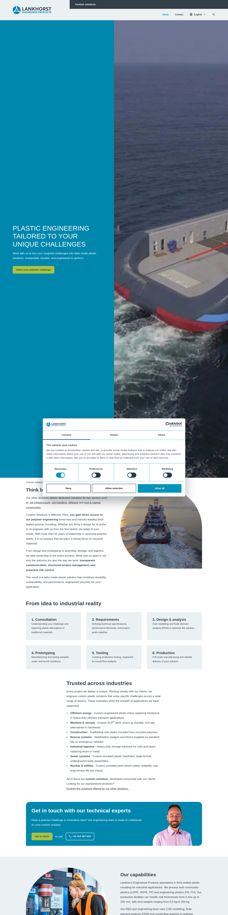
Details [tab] (114, 434)
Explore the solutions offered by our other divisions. (97, 788)
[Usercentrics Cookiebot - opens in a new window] (168, 424)
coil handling (59, 502)
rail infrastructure (40, 502)
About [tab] (161, 434)
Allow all (160, 488)
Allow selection (114, 488)
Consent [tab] (66, 434)
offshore (73, 502)
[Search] (213, 14)
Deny (68, 488)
